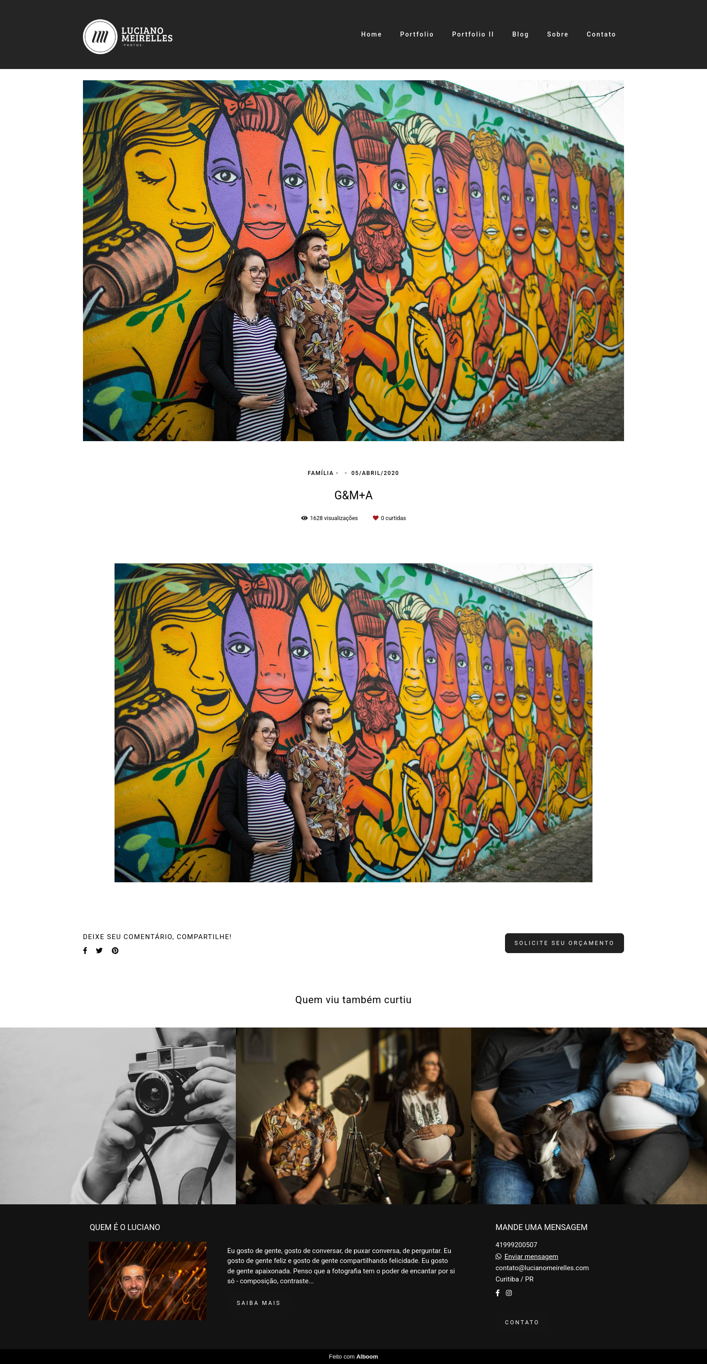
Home (371, 34)
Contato (601, 34)
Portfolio (417, 34)
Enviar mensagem (532, 1256)
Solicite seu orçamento (564, 943)
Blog (520, 34)
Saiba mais (259, 1302)
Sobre (558, 34)
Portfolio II (473, 34)
